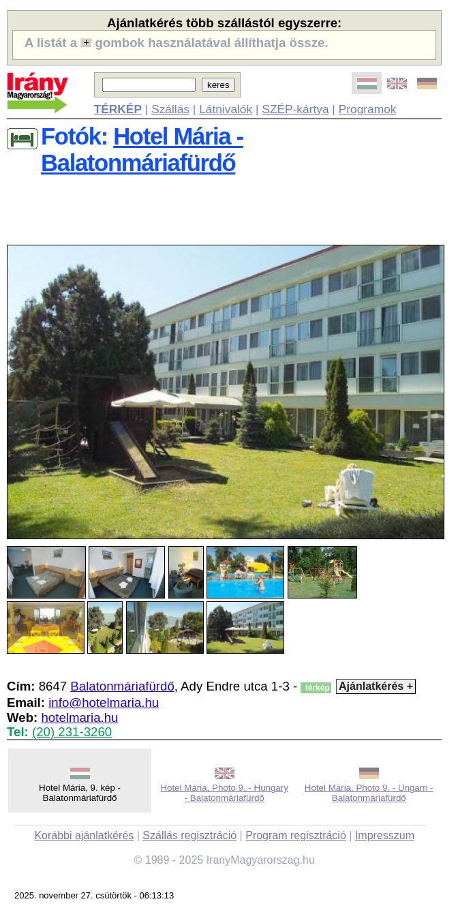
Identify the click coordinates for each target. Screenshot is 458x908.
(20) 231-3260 (72, 732)
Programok (368, 109)
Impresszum (384, 835)
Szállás (170, 109)
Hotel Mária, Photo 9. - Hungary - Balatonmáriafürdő (224, 793)
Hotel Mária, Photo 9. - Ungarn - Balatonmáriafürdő (369, 793)
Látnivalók (225, 109)
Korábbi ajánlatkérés (84, 835)
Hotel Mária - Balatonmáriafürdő (142, 149)
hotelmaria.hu (79, 717)
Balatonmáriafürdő (122, 686)
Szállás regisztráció (189, 835)
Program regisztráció (295, 835)
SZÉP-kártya (295, 109)
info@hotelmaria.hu (103, 702)
